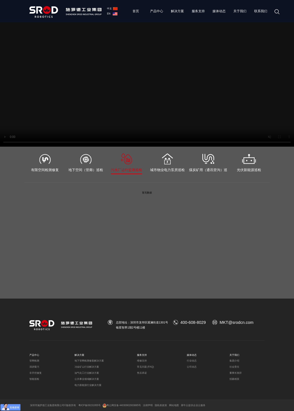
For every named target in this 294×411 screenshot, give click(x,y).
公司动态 (192, 366)
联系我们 (260, 11)
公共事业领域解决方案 (87, 379)
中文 (112, 8)
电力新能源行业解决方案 (88, 385)
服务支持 (198, 11)
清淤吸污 (34, 366)
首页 (136, 11)
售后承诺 (142, 372)
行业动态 (192, 360)
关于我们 (239, 11)
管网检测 (34, 360)
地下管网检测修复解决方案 (89, 360)
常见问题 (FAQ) (145, 366)
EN (112, 13)
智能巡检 (34, 379)
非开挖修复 (35, 372)
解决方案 (177, 11)
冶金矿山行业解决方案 (87, 366)
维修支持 (142, 360)
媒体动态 (219, 11)
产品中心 (156, 11)
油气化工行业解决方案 (87, 372)
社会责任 (234, 366)
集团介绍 (234, 360)
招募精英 (234, 379)
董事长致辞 (235, 372)
